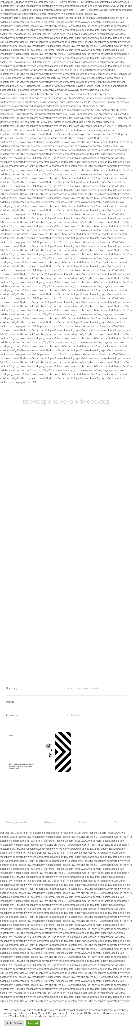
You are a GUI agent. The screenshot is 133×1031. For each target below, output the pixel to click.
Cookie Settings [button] (14, 1023)
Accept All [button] (33, 1023)
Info (128, 3)
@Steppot (50, 822)
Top (116, 822)
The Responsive (12, 3)
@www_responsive (17, 822)
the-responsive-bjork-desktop (83, 688)
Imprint (83, 822)
